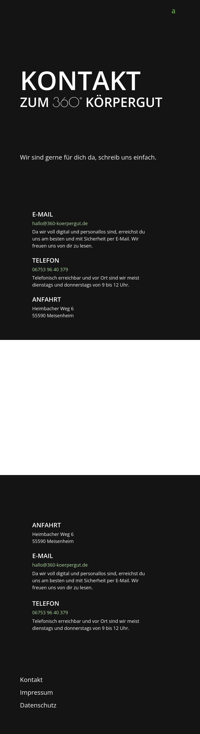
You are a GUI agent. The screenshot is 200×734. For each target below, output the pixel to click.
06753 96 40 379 (50, 269)
